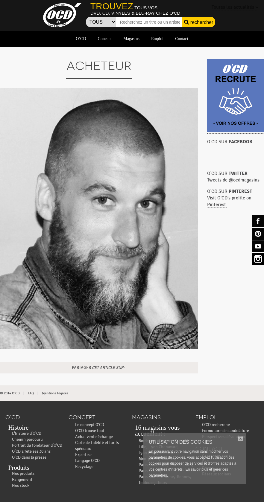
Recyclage (84, 466)
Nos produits (23, 473)
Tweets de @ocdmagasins (233, 180)
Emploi (157, 38)
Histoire (18, 427)
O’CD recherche (216, 424)
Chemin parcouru (27, 439)
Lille (142, 446)
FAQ (31, 393)
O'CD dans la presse (29, 457)
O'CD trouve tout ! (91, 430)
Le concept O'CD (89, 424)
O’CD (81, 38)
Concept (105, 38)
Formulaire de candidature (225, 430)
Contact (181, 38)
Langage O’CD (87, 460)
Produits (18, 467)
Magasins (131, 38)
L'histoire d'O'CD (26, 433)
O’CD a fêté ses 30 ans (31, 451)
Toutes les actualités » (235, 7)
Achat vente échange (94, 436)
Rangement (22, 479)
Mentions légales (55, 393)
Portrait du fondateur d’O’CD (37, 445)
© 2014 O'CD (10, 393)
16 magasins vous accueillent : (157, 430)
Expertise (83, 454)
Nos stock (20, 485)
